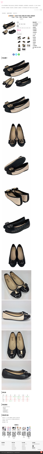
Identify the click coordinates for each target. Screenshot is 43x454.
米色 (22, 24)
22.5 (18, 27)
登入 (26, 443)
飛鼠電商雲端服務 (17, 452)
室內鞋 (39, 5)
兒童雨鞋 (16, 7)
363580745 (15, 13)
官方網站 (3, 445)
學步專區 (3, 7)
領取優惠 (39, 449)
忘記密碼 (23, 445)
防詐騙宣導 (24, 449)
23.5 (22, 27)
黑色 (24, 24)
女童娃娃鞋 (31, 5)
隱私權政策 (24, 447)
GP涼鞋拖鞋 (24, 7)
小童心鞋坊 (4, 13)
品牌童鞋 (16, 5)
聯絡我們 (3, 443)
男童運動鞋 (21, 5)
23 (20, 27)
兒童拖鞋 (7, 7)
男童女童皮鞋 (11, 5)
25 (29, 27)
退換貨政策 (24, 448)
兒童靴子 (20, 7)
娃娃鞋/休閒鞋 (9, 13)
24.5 (27, 27)
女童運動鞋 (26, 5)
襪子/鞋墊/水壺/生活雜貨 (32, 7)
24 (24, 27)
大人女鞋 (35, 5)
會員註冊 (23, 443)
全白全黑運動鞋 (5, 5)
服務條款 (23, 446)
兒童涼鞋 (11, 7)
